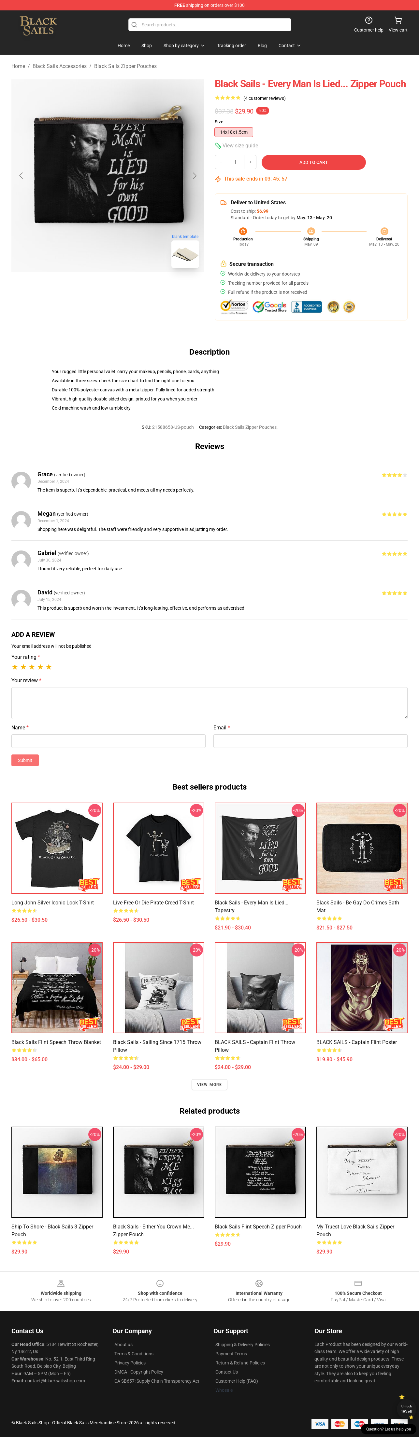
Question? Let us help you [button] (388, 1429)
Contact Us (226, 1372)
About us (123, 1344)
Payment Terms (231, 1353)
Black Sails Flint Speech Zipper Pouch (258, 1227)
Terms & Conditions (133, 1353)
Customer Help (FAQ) (236, 1381)
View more (209, 1084)
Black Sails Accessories (60, 66)
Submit (25, 760)
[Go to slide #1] (91, 287)
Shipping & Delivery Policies (242, 1344)
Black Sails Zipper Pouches (125, 66)
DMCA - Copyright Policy (138, 1372)
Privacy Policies (130, 1362)
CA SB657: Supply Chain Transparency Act (156, 1381)
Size (219, 121)
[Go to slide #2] (124, 287)
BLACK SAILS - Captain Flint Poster (356, 1042)
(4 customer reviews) (264, 98)
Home (18, 66)
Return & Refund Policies (240, 1362)
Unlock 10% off (406, 1408)
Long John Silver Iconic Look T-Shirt (52, 903)
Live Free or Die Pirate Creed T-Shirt (153, 903)
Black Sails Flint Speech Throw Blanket (56, 1042)
